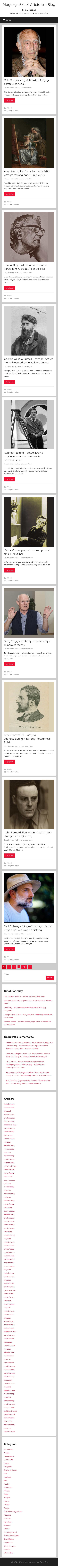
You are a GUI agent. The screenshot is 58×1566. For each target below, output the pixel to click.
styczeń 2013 (9, 1249)
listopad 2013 (9, 1221)
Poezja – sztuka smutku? (31, 1083)
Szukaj (6, 974)
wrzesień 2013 (9, 1225)
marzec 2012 (8, 1276)
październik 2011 (10, 1290)
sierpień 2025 (9, 1132)
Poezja (6, 1508)
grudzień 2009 (9, 1366)
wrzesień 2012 (9, 1259)
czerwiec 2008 (9, 1425)
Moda (6, 1494)
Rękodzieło (8, 1522)
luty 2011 (7, 1318)
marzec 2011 (8, 1314)
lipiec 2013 (8, 1232)
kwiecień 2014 (9, 1214)
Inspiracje (7, 1477)
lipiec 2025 (8, 1135)
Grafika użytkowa (10, 1470)
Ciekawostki (8, 1460)
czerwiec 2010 (9, 1346)
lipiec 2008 (8, 1421)
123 (24, 967)
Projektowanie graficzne (13, 1512)
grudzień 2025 (9, 1118)
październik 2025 (10, 1125)
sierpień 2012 (9, 1263)
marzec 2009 (9, 1394)
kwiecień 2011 (9, 1311)
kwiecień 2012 (9, 1273)
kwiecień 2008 (9, 1432)
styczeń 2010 (9, 1363)
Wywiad (7, 1549)
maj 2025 (7, 1142)
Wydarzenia (8, 1543)
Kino (5, 1480)
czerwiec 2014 (9, 1211)
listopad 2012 (9, 1256)
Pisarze (6, 1505)
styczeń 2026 (9, 1114)
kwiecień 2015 (9, 1201)
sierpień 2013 (9, 1228)
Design (6, 1463)
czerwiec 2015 (9, 1194)
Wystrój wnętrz (9, 1546)
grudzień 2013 (9, 1218)
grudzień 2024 (9, 1159)
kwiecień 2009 (9, 1390)
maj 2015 (7, 1197)
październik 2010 (10, 1332)
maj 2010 (7, 1349)
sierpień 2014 (9, 1204)
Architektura (8, 1449)
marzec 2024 (9, 1187)
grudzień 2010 (9, 1325)
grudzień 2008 (9, 1404)
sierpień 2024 (9, 1173)
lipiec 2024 (8, 1176)
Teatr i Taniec (9, 1539)
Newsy (6, 1501)
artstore (29, 88)
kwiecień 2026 (9, 1104)
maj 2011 (7, 1307)
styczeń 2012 (9, 1283)
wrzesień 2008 (9, 1414)
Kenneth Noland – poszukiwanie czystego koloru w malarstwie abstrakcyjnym (23, 456)
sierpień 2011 (8, 1297)
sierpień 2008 (9, 1418)
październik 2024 (10, 1166)
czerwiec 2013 (9, 1235)
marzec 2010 (9, 1356)
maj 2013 (7, 1239)
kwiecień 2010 (9, 1352)
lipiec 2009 (8, 1380)
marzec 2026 (9, 1108)
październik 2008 (10, 1411)
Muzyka (7, 1498)
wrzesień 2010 (9, 1335)
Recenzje (7, 1515)
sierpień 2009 (9, 1377)
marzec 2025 (9, 1149)
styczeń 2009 (9, 1401)
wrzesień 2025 (9, 1128)
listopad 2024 (9, 1163)
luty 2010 (7, 1359)
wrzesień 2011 (9, 1294)
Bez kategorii (9, 1456)
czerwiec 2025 (9, 1139)
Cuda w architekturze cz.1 (41, 1075)
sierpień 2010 (9, 1339)
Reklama (7, 1518)
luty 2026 (7, 1111)
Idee (5, 1474)
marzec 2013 (9, 1246)
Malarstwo (8, 1487)
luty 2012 (7, 1280)
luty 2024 (7, 1190)
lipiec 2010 (8, 1342)
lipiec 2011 (8, 1301)
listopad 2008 (9, 1408)
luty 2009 (7, 1397)
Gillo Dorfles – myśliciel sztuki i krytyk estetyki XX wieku (24, 996)
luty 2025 (7, 1152)
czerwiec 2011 (9, 1304)
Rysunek (7, 1525)
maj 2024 (7, 1183)
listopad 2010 (9, 1328)
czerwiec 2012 (9, 1266)
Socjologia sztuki (10, 1532)
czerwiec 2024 (9, 1180)
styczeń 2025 (9, 1156)
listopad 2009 (9, 1370)
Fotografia (8, 1467)
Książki (6, 1484)
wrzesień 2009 (9, 1373)
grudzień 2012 (9, 1252)
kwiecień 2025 (9, 1145)
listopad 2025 (9, 1121)
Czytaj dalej (9, 100)
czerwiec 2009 (9, 1383)
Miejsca (7, 1491)
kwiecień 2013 (9, 1242)
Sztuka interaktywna (11, 1536)
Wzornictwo (8, 1553)
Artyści (9, 108)
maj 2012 (7, 1270)
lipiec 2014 (8, 1208)
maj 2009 (7, 1387)
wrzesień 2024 (9, 1170)
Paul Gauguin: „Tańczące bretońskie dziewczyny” (29, 1057)
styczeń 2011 (8, 1321)
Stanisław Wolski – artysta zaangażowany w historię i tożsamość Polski (27, 738)
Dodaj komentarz (13, 111)
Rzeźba (7, 1529)
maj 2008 (7, 1428)
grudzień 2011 (9, 1287)
